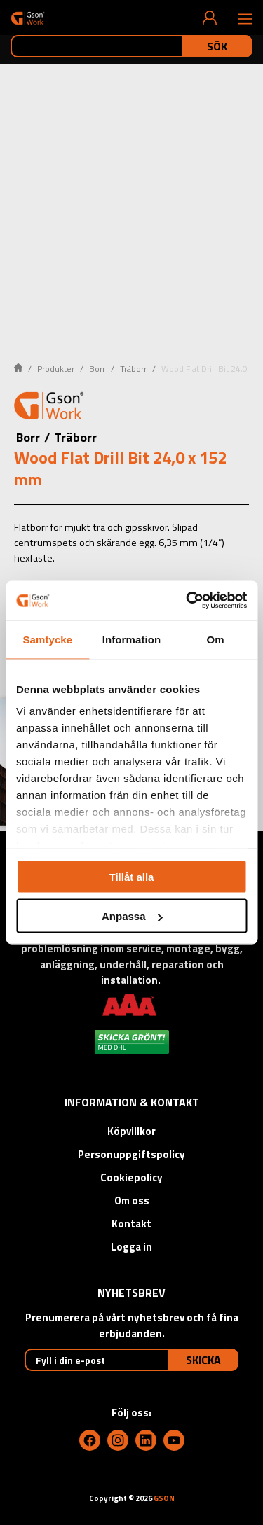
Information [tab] (131, 639)
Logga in (131, 1247)
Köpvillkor (131, 1131)
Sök (217, 46)
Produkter (55, 368)
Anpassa (132, 916)
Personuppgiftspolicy (131, 1154)
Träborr (133, 368)
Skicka (203, 1359)
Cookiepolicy (131, 1177)
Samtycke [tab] (47, 639)
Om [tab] (215, 639)
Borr (97, 368)
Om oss (131, 1200)
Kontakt (131, 1224)
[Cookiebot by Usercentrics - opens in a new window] (187, 601)
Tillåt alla (131, 876)
